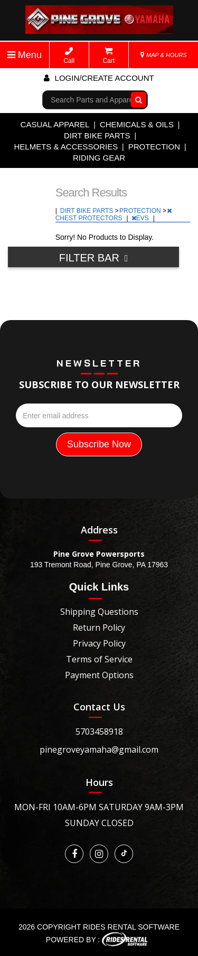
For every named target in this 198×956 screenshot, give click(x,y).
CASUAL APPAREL (55, 124)
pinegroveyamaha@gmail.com (99, 749)
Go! (136, 100)
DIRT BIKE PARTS (97, 135)
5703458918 (99, 731)
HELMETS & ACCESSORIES (66, 146)
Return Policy (99, 627)
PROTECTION (154, 146)
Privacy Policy (99, 643)
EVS (140, 218)
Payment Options (99, 675)
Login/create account (99, 77)
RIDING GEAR (99, 157)
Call (68, 55)
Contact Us (99, 706)
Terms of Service (99, 659)
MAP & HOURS (163, 55)
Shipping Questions (99, 611)
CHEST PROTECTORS (113, 215)
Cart (108, 55)
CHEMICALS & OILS (137, 124)
